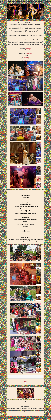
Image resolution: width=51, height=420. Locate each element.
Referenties (38, 1)
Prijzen (34, 1)
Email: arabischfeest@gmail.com (14, 1)
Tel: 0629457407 (21, 1)
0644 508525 (26, 56)
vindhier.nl (25, 381)
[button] (13, 376)
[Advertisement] (25, 418)
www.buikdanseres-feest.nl (28, 48)
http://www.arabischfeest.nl (29, 53)
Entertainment (26, 1)
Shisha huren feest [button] (43, 1)
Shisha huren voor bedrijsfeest (4, 1)
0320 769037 (26, 59)
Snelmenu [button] (49, 1)
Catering (30, 1)
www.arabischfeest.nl (30, 49)
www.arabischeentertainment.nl (28, 47)
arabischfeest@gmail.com (26, 57)
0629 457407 (23, 56)
